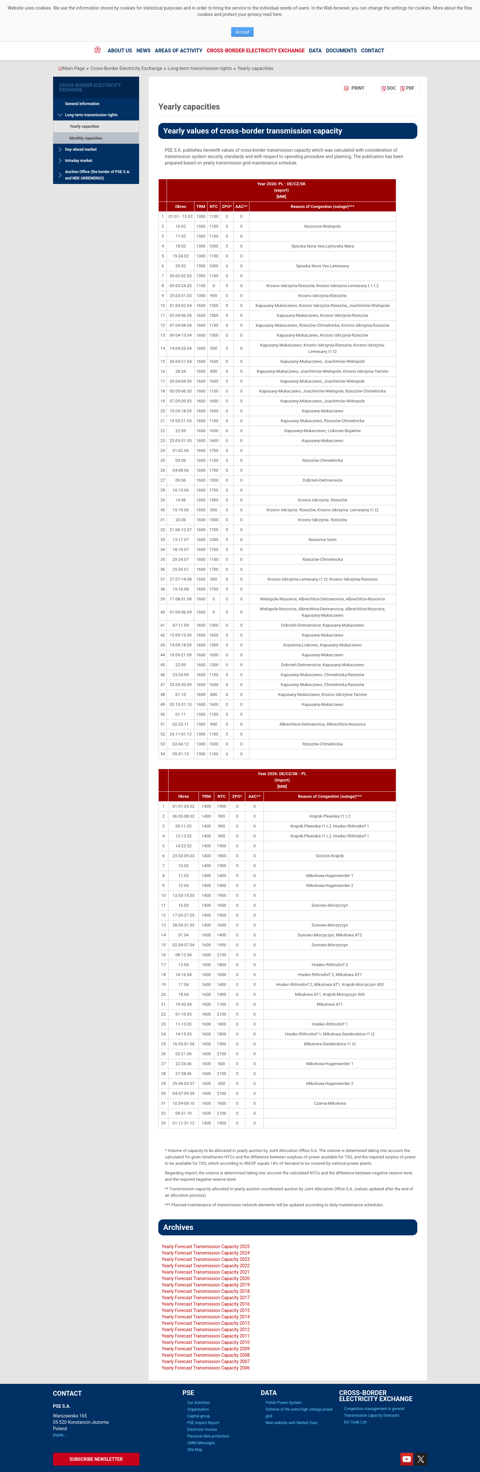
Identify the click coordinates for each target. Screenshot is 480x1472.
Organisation (198, 1409)
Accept (242, 31)
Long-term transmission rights (200, 68)
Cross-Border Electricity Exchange (256, 51)
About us (120, 51)
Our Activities (198, 1402)
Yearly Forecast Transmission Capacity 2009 (205, 1348)
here (277, 14)
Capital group (198, 1416)
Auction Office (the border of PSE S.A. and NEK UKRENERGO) (97, 175)
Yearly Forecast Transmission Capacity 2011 (205, 1336)
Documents (341, 51)
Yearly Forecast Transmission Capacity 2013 (205, 1323)
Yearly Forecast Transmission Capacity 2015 (205, 1310)
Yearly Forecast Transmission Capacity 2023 (205, 1259)
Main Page (73, 68)
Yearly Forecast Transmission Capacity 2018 (205, 1291)
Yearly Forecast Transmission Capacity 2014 (205, 1316)
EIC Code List (355, 1422)
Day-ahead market (81, 149)
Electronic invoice (202, 1429)
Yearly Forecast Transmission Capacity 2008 (205, 1355)
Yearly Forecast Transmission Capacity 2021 (205, 1272)
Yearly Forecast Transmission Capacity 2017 (205, 1297)
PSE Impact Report (203, 1423)
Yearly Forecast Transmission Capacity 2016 (205, 1304)
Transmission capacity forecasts (371, 1415)
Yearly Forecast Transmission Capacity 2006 (205, 1367)
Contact (372, 51)
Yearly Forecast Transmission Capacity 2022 (205, 1265)
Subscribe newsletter (95, 1459)
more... (60, 1435)
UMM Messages (201, 1443)
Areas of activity (178, 51)
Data (315, 51)
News (144, 51)
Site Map (194, 1449)
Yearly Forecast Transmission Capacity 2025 (205, 1246)
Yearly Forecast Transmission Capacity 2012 (205, 1329)
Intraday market (78, 160)
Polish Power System (284, 1402)
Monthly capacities (86, 138)
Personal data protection (208, 1436)
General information (82, 104)
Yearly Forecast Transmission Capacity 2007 (205, 1361)
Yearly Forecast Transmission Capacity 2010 (205, 1342)
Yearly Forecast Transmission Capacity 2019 (205, 1284)
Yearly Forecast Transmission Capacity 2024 (205, 1252)
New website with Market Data (292, 1423)
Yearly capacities (255, 68)
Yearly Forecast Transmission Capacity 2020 (205, 1278)
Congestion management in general (374, 1409)
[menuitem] (389, 88)
